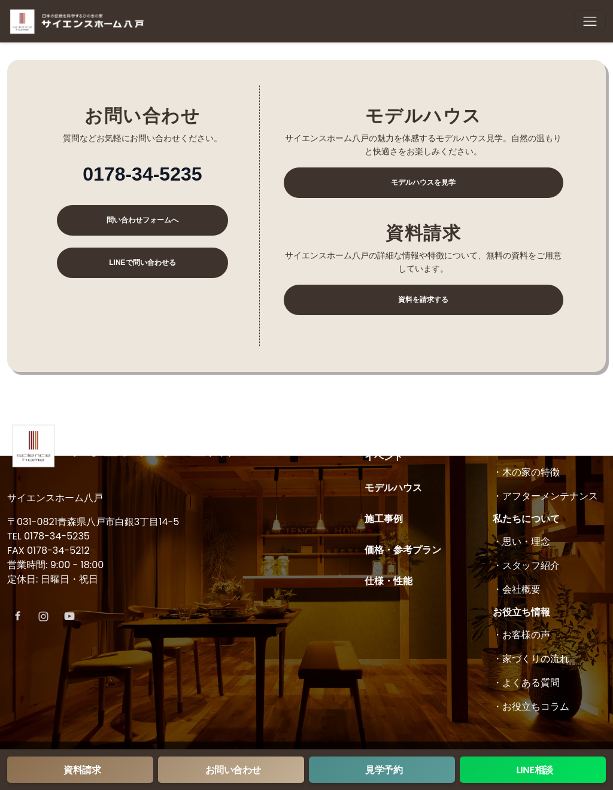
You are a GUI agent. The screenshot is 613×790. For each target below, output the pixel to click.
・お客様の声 (521, 635)
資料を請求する (423, 299)
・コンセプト (521, 448)
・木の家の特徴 (526, 472)
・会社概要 (517, 589)
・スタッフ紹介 (526, 565)
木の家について (526, 425)
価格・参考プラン (403, 550)
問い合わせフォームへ (142, 220)
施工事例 (384, 519)
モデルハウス (393, 488)
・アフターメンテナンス (545, 496)
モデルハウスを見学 (423, 182)
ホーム (379, 425)
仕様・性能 (388, 581)
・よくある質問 (526, 683)
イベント (384, 456)
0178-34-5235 (142, 174)
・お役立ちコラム (531, 706)
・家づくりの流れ (531, 659)
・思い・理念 (521, 541)
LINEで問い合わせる (142, 262)
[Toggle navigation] (590, 21)
